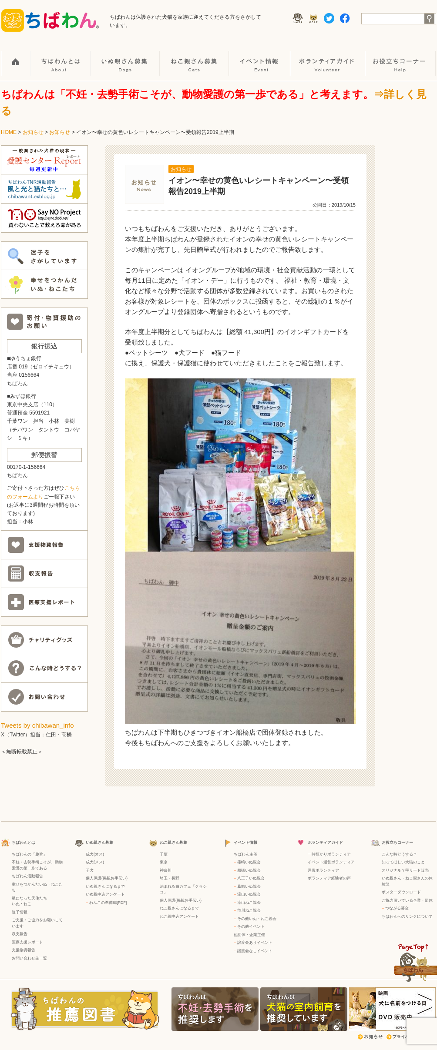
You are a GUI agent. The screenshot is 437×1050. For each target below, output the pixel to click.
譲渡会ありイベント (254, 942)
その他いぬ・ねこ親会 (256, 918)
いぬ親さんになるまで (105, 886)
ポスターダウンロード (401, 892)
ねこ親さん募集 (194, 57)
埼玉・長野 (169, 878)
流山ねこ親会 (249, 902)
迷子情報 (19, 912)
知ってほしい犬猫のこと (403, 862)
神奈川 (165, 870)
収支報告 (19, 934)
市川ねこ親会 (249, 910)
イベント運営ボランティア (331, 862)
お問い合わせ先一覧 (29, 958)
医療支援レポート (27, 942)
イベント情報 (260, 57)
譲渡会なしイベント (254, 951)
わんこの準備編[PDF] (108, 902)
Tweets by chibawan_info (37, 725)
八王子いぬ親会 (251, 878)
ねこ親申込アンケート (179, 916)
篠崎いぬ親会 (249, 862)
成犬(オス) (95, 854)
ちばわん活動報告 (27, 876)
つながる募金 (397, 908)
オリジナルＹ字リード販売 (405, 870)
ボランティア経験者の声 (329, 878)
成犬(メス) (95, 862)
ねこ (27, 904)
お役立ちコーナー (401, 57)
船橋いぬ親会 (249, 870)
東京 (164, 862)
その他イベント (251, 926)
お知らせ (33, 132)
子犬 (90, 870)
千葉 (164, 854)
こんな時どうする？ (399, 854)
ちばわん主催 (245, 854)
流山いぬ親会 (249, 894)
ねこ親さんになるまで (179, 908)
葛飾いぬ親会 (249, 886)
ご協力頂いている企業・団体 (407, 900)
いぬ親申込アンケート (105, 894)
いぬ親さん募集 (125, 57)
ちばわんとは (61, 57)
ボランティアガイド (328, 57)
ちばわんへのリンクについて (407, 916)
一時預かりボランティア (329, 854)
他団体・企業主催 (249, 935)
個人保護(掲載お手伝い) (107, 878)
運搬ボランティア (323, 870)
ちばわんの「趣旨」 (29, 854)
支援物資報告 (23, 950)
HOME (16, 57)
